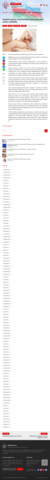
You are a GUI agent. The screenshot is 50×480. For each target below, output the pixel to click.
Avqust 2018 (6, 402)
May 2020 (5, 346)
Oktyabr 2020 (6, 333)
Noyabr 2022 (6, 266)
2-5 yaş (10, 25)
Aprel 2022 (5, 285)
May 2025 (5, 185)
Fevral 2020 (6, 354)
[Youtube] (33, 5)
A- (3, 80)
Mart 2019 (5, 384)
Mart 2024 (5, 223)
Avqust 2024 (6, 209)
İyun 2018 (5, 408)
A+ (3, 77)
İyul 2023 (5, 244)
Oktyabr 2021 (6, 301)
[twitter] (36, 5)
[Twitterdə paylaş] (3, 57)
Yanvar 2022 (6, 293)
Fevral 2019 (6, 386)
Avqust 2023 (6, 242)
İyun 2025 (5, 183)
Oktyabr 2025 (6, 172)
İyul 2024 (5, 212)
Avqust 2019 (6, 370)
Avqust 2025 (6, 177)
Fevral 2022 (6, 290)
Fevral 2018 (6, 419)
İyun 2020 (5, 343)
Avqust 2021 (6, 306)
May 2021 (5, 314)
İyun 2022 (5, 279)
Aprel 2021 (5, 317)
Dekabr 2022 (6, 263)
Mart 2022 (5, 287)
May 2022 (5, 282)
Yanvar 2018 (6, 421)
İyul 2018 (5, 405)
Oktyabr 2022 (6, 268)
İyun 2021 (5, 311)
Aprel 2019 (5, 381)
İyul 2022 (5, 276)
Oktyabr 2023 (6, 236)
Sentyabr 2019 (6, 368)
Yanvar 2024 (6, 228)
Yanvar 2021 (6, 325)
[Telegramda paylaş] (3, 66)
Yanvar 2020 (6, 357)
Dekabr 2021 (6, 295)
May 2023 (5, 250)
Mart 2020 (5, 352)
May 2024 (5, 217)
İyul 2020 (5, 341)
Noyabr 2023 (6, 234)
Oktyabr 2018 (6, 397)
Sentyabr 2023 (6, 239)
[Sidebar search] (46, 130)
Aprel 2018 (5, 413)
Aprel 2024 (5, 220)
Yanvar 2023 (6, 260)
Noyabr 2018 (6, 394)
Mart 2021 (5, 319)
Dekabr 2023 (6, 231)
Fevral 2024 (6, 226)
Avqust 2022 (6, 274)
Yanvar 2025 (6, 196)
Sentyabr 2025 (6, 175)
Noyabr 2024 (6, 201)
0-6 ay (4, 25)
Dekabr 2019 (6, 360)
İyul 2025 (5, 180)
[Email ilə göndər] (3, 63)
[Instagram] (31, 5)
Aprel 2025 (5, 188)
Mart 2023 (5, 255)
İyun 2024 (5, 215)
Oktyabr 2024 (6, 204)
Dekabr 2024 (6, 199)
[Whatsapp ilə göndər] (3, 69)
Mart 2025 (5, 191)
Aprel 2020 (5, 349)
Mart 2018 (5, 416)
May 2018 (5, 410)
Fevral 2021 (6, 322)
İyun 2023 (5, 247)
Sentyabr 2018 (6, 400)
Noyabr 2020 (6, 330)
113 (43, 5)
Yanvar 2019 (6, 389)
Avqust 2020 (6, 338)
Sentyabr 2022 (6, 271)
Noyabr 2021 (6, 298)
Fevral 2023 (6, 258)
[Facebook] (28, 5)
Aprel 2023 (5, 252)
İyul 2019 (5, 373)
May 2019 (5, 378)
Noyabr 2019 (6, 362)
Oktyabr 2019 (6, 365)
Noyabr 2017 (6, 427)
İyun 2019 (5, 376)
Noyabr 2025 (6, 169)
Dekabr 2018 (6, 392)
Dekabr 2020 (6, 327)
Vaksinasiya (16, 25)
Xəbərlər (24, 25)
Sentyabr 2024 (6, 207)
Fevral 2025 (6, 193)
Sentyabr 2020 (6, 335)
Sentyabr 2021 (6, 303)
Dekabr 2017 (6, 424)
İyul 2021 (5, 309)
